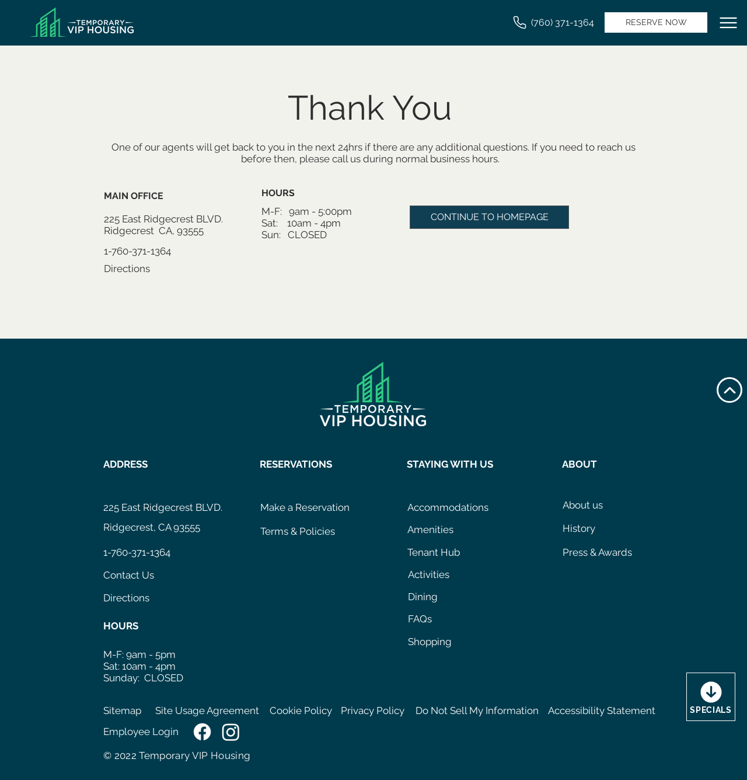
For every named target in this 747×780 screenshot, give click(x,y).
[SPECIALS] (710, 697)
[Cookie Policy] (301, 711)
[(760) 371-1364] (552, 22)
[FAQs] (424, 619)
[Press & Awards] (603, 552)
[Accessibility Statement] (603, 711)
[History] (587, 528)
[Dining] (426, 597)
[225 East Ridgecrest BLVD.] (163, 507)
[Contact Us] (147, 575)
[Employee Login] (143, 732)
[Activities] (435, 575)
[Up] (729, 390)
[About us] (587, 505)
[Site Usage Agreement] (208, 711)
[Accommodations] (447, 507)
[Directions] (148, 269)
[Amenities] (434, 530)
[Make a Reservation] (305, 507)
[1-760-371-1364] (148, 251)
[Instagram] (230, 731)
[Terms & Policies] (306, 531)
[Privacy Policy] (374, 711)
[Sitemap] (125, 711)
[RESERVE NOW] (656, 22)
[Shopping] (432, 642)
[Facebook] (202, 731)
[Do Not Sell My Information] (477, 711)
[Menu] (728, 22)
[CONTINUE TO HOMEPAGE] (489, 217)
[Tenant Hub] (434, 552)
